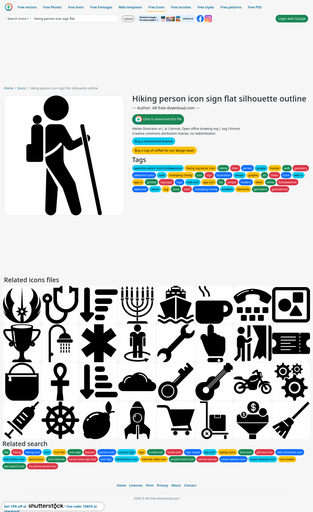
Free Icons (156, 7)
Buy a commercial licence (154, 141)
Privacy (162, 485)
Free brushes (181, 7)
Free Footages (101, 7)
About (176, 485)
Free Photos (52, 7)
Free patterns (231, 7)
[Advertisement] (156, 56)
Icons (21, 88)
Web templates (130, 7)
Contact (190, 485)
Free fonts (76, 7)
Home (8, 88)
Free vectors (27, 7)
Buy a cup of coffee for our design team (164, 150)
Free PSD (255, 7)
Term (150, 485)
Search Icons (16, 18)
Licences (136, 485)
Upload (128, 19)
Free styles (205, 7)
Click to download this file (158, 119)
